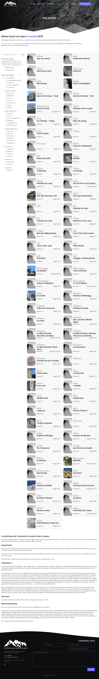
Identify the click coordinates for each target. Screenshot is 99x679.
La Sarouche (79, 347)
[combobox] (11, 55)
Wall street (78, 245)
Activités (40, 4)
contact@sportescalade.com (11, 657)
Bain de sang (79, 121)
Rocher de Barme (81, 435)
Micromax (42, 83)
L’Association (50, 4)
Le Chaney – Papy (46, 121)
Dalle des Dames (81, 58)
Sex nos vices (43, 58)
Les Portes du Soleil (82, 448)
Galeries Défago (45, 435)
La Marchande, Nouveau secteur (45, 334)
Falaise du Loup (44, 183)
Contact (73, 4)
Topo (60, 4)
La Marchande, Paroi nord (47, 348)
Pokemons (78, 398)
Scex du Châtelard (82, 145)
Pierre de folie (43, 158)
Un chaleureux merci (7, 43)
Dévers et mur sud (82, 220)
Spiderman (42, 398)
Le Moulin (41, 460)
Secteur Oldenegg (82, 295)
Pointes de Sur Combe (48, 360)
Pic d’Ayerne (43, 448)
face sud (41, 385)
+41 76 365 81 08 (8, 655)
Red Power (42, 473)
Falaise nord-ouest (82, 108)
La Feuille (77, 170)
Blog (66, 4)
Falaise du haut (44, 220)
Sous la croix (43, 108)
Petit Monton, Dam (82, 510)
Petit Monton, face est (48, 523)
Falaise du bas (80, 208)
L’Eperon (41, 410)
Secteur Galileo (44, 485)
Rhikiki (76, 158)
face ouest (42, 373)
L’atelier (77, 385)
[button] (93, 4)
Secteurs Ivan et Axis (83, 485)
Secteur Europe (80, 308)
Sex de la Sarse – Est (83, 96)
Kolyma (77, 71)
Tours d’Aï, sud (44, 245)
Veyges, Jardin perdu (84, 258)
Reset (22, 54)
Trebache (41, 170)
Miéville (77, 460)
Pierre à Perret (80, 410)
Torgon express (44, 423)
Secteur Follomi (44, 498)
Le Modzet (42, 270)
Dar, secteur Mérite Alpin (82, 320)
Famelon (41, 258)
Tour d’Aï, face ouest (83, 233)
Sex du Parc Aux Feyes (84, 183)
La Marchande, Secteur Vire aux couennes (84, 334)
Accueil (33, 4)
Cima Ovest (43, 133)
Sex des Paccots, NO (47, 195)
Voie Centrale (80, 270)
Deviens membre (84, 4)
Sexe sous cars (44, 71)
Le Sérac (77, 498)
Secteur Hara (43, 510)
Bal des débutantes (46, 233)
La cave (40, 320)
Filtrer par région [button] (11, 75)
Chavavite (78, 373)
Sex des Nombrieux (82, 195)
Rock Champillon (81, 83)
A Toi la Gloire (80, 283)
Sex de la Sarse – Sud (47, 96)
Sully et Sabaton (45, 283)
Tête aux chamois (46, 308)
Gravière (77, 473)
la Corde (41, 295)
